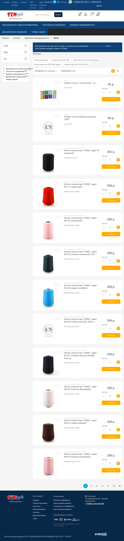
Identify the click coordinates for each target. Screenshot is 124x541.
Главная (6, 2)
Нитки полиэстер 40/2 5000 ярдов (47, 64)
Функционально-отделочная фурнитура (20, 25)
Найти (58, 15)
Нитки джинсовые (41, 60)
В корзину (111, 99)
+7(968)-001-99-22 (81, 2)
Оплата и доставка (15, 3)
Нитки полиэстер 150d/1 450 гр (77, 64)
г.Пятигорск (62, 2)
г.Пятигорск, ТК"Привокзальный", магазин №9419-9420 (96, 498)
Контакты (24, 2)
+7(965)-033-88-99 (94, 504)
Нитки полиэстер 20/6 (60, 60)
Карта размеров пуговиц (33, 5)
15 (120, 486)
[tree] (15, 74)
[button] (4, 68)
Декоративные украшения (14, 32)
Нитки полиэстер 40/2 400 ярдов (86, 60)
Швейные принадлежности (82, 25)
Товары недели (38, 32)
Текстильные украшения (54, 25)
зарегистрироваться (97, 46)
